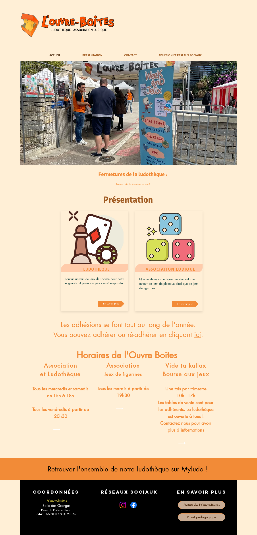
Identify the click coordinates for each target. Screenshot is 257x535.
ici (197, 334)
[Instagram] (122, 505)
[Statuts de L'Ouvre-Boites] (201, 505)
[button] (128, 113)
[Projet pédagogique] (201, 517)
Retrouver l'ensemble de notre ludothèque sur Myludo (126, 469)
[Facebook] (133, 505)
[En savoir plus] (111, 304)
